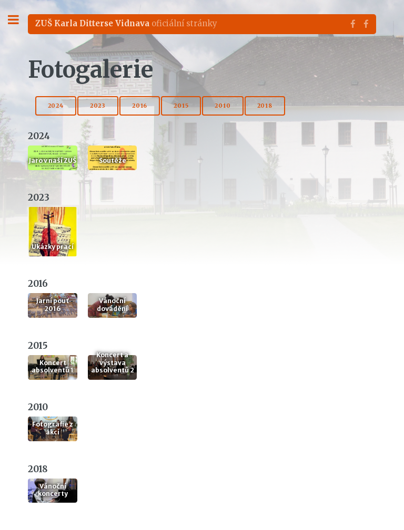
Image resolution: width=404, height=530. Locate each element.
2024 (56, 105)
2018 (264, 105)
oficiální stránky (126, 23)
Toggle (19, 19)
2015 (181, 105)
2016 (139, 105)
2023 (98, 105)
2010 (222, 105)
